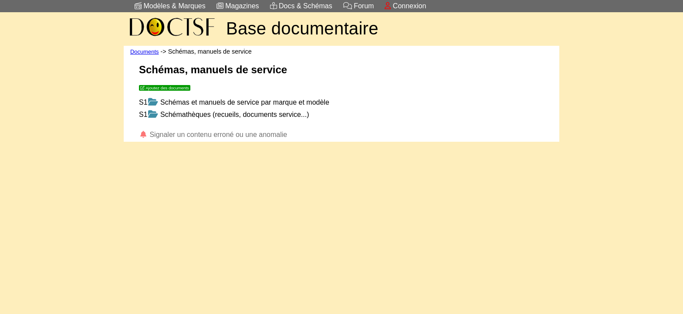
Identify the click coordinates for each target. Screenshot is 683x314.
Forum (358, 6)
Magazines (237, 6)
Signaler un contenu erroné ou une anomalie (213, 134)
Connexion (405, 6)
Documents (144, 51)
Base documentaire (302, 28)
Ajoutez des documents (164, 87)
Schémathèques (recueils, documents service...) (228, 114)
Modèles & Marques (170, 6)
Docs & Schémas (301, 6)
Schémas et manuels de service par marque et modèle (238, 102)
